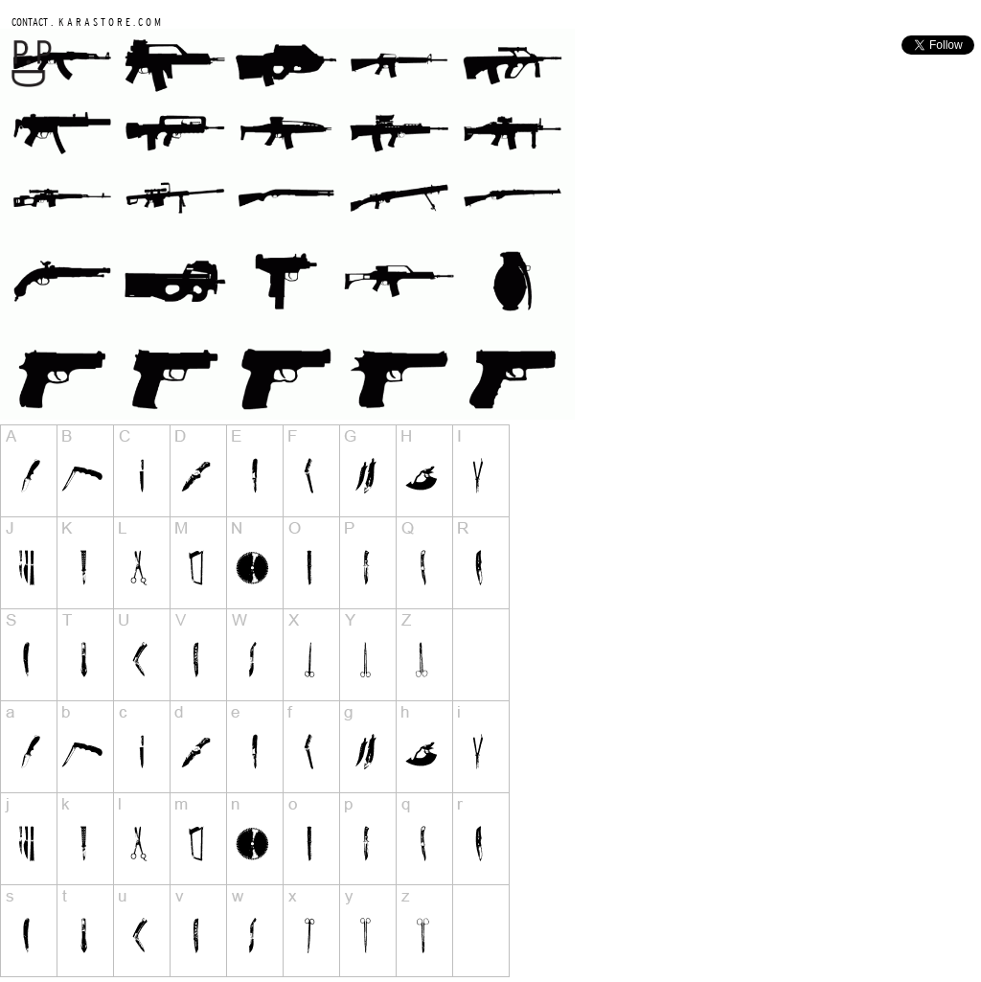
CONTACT (29, 21)
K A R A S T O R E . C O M (108, 21)
